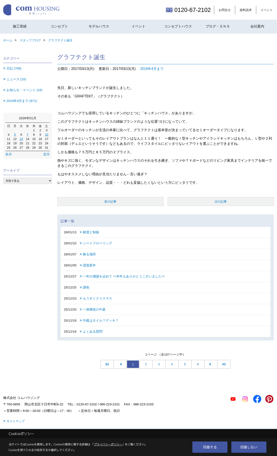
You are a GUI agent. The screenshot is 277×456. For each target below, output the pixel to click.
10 (46, 134)
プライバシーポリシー (108, 444)
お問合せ (225, 10)
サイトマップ (15, 421)
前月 (8, 154)
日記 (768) (13, 68)
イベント (267, 10)
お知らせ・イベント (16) (24, 90)
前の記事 (110, 201)
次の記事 (221, 201)
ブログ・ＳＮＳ (218, 26)
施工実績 (20, 26)
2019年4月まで (152, 69)
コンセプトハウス (178, 26)
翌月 (46, 154)
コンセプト (59, 26)
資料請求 (246, 10)
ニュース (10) (16, 79)
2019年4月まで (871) (21, 101)
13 (21, 139)
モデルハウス (99, 26)
